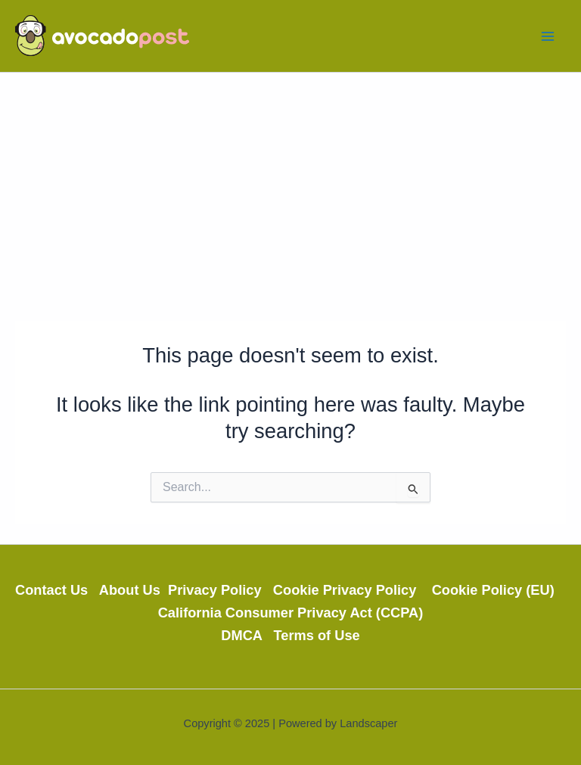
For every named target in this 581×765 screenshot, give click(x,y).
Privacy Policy (220, 590)
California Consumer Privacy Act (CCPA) (291, 612)
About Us (133, 590)
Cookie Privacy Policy (352, 590)
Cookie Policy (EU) (499, 590)
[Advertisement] (290, 186)
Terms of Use (317, 635)
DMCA (247, 635)
